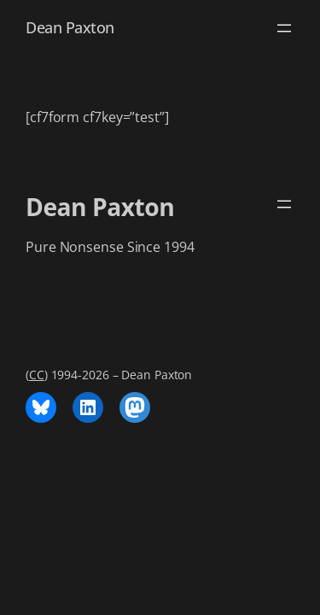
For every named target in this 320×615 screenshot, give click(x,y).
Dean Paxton (70, 27)
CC (36, 374)
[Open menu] (284, 28)
